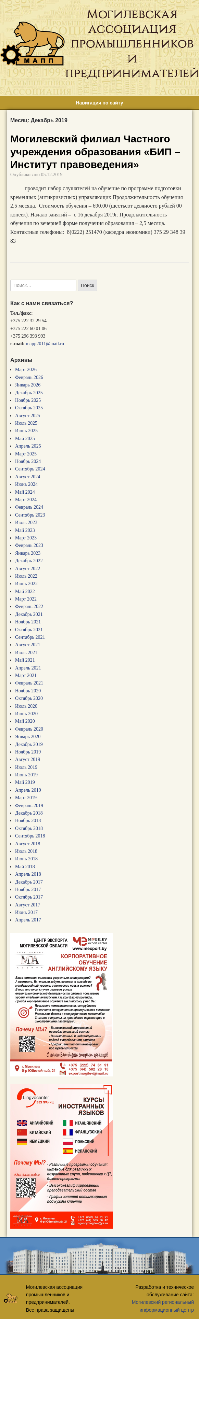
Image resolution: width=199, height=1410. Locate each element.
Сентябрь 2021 (30, 637)
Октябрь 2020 (29, 698)
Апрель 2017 (28, 919)
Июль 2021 (26, 652)
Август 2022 (27, 568)
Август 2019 (27, 759)
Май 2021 (25, 660)
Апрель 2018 (28, 874)
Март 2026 (26, 369)
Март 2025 (26, 453)
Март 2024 (26, 499)
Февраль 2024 (29, 507)
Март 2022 (26, 599)
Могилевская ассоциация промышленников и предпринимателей (132, 43)
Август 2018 (27, 843)
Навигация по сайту (99, 102)
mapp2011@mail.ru (45, 343)
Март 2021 (26, 675)
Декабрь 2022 (29, 560)
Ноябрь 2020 (28, 690)
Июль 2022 (26, 576)
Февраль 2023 (29, 545)
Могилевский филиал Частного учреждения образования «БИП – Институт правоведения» (95, 151)
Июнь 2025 (26, 430)
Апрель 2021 (28, 668)
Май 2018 (25, 866)
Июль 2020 (26, 706)
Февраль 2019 (29, 805)
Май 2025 (25, 438)
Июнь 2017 (26, 912)
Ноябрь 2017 (28, 889)
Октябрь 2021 (29, 629)
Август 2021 (27, 644)
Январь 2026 (27, 384)
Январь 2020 (27, 736)
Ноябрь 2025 (28, 400)
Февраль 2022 (29, 606)
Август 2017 (27, 904)
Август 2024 (27, 476)
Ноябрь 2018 (28, 820)
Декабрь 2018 (29, 813)
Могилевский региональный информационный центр (163, 1305)
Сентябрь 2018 (30, 835)
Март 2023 (26, 537)
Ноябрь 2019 (28, 752)
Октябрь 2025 (29, 407)
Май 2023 (25, 530)
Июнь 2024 (26, 484)
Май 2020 (25, 721)
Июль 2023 (26, 522)
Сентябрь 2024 (30, 468)
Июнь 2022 (26, 583)
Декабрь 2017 (29, 882)
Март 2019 (26, 797)
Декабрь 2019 (29, 744)
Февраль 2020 (29, 729)
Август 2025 (27, 415)
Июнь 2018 (26, 858)
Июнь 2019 (26, 774)
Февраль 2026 (29, 377)
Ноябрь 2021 (28, 621)
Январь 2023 (27, 553)
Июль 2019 (26, 767)
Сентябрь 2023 (30, 515)
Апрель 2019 (28, 790)
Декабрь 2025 (29, 392)
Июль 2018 (26, 851)
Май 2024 (25, 492)
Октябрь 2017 (29, 897)
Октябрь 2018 (29, 828)
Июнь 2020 (26, 713)
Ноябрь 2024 (28, 461)
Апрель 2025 (28, 446)
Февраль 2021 (29, 683)
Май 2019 (25, 782)
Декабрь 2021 (29, 614)
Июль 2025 (26, 423)
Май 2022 (25, 591)
